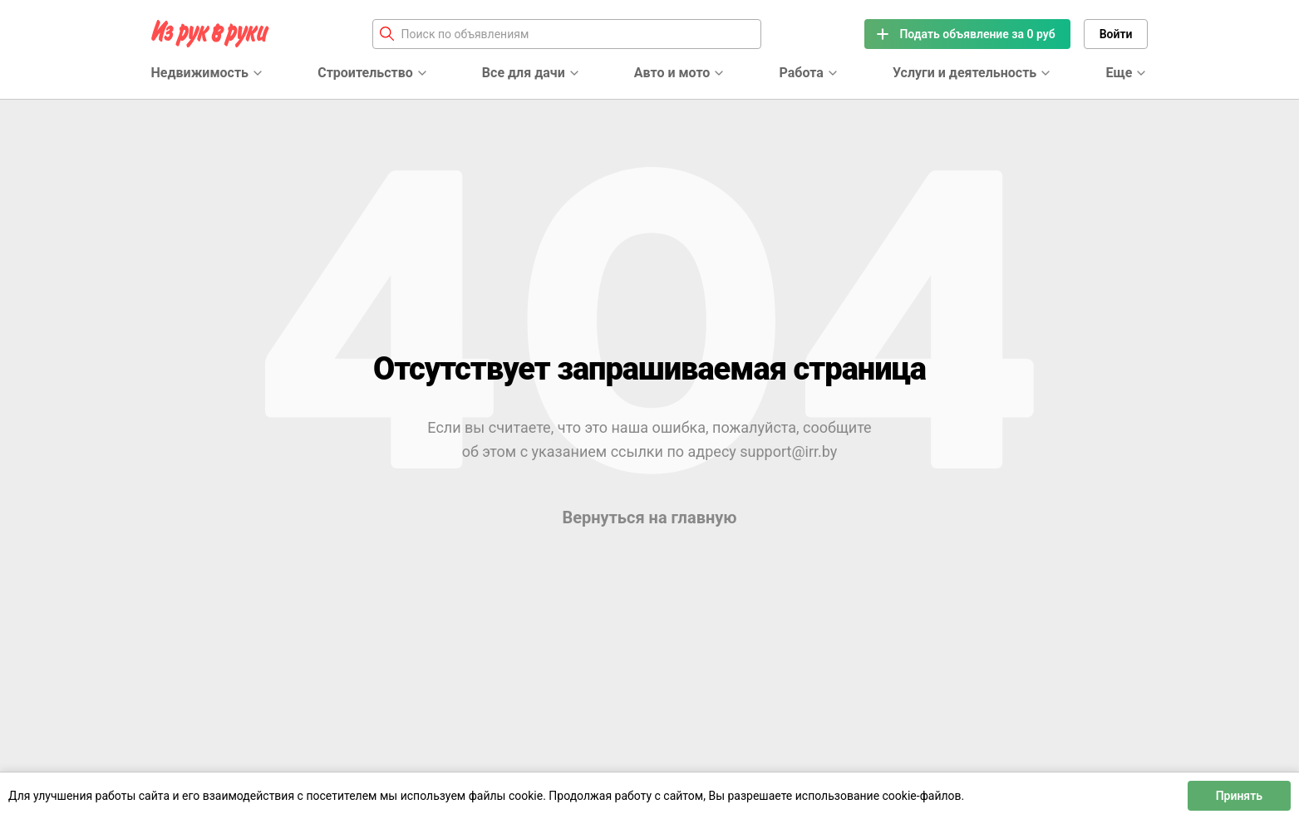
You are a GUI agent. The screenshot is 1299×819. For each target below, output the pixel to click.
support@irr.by (788, 451)
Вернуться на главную (649, 517)
